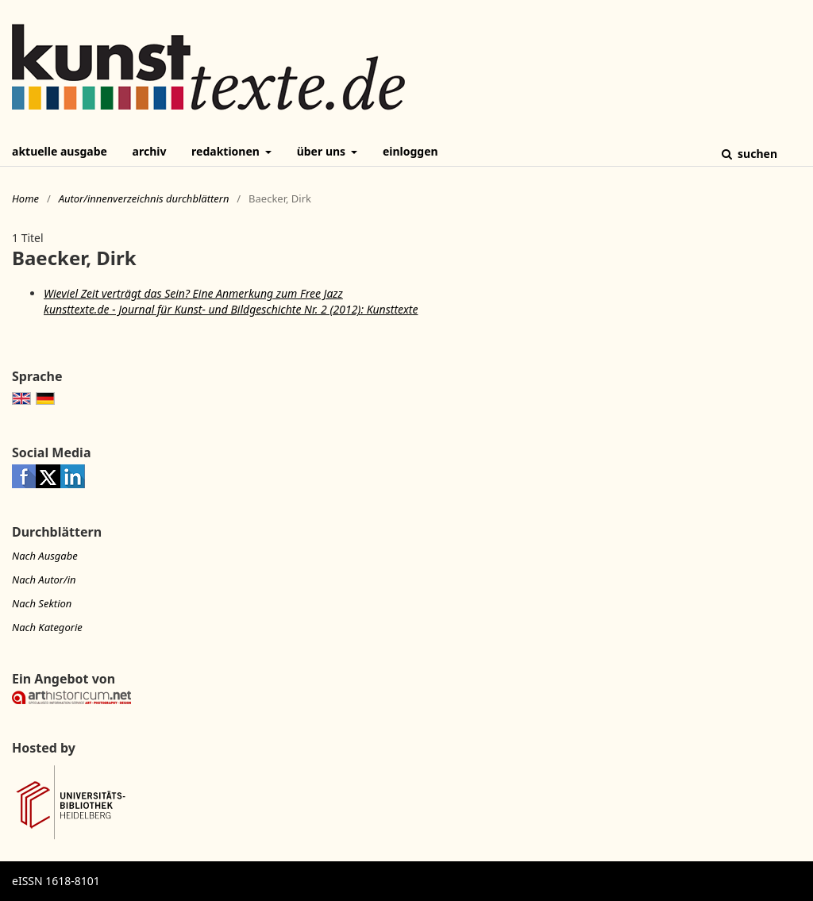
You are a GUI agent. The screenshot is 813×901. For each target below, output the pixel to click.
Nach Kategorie (47, 627)
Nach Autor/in (44, 579)
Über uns (323, 151)
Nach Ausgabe (45, 556)
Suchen (755, 153)
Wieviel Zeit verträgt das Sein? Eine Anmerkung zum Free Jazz (193, 293)
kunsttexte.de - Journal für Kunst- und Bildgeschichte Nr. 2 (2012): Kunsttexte (231, 309)
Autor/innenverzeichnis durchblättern (144, 198)
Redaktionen (226, 151)
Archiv (150, 151)
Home (25, 198)
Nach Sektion (41, 603)
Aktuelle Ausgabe (59, 151)
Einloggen (410, 151)
